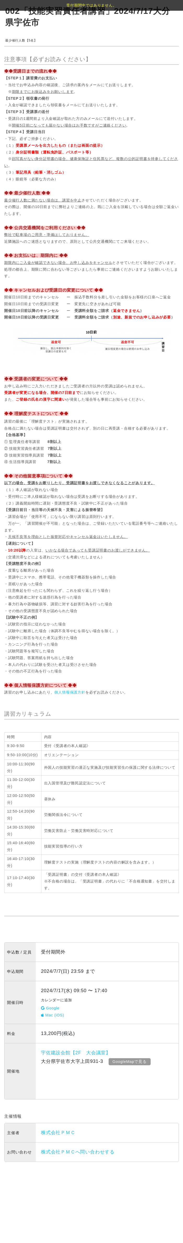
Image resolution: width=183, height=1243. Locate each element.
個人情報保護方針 (69, 692)
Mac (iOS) (52, 1015)
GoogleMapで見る (130, 1061)
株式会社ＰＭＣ (58, 1132)
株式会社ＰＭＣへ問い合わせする (78, 1152)
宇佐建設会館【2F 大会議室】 (76, 1052)
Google (50, 1008)
